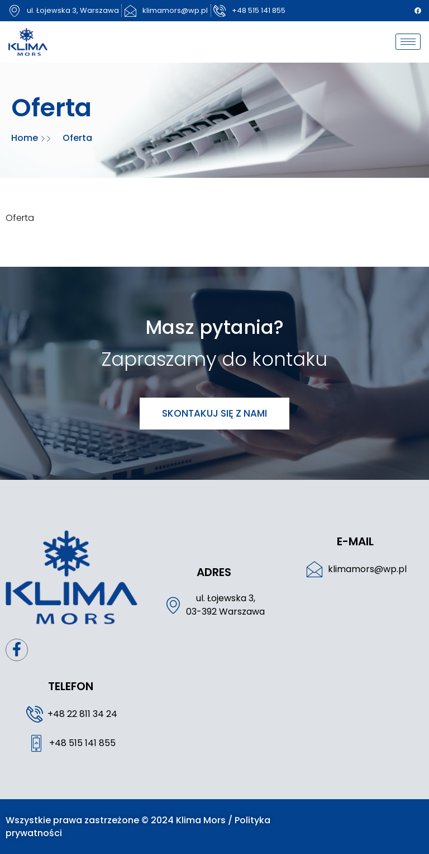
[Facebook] (417, 10)
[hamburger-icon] (408, 42)
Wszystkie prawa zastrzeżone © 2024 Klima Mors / (120, 820)
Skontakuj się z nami (214, 413)
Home (25, 137)
